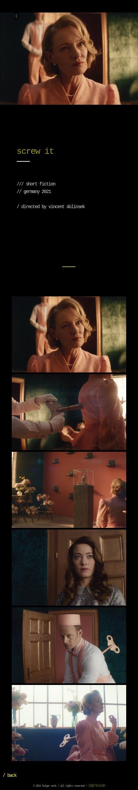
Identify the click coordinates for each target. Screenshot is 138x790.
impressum (96, 785)
